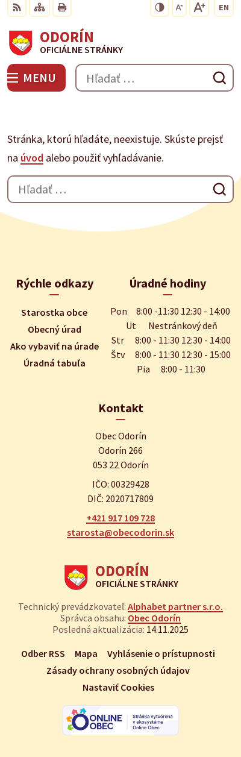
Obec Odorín (154, 618)
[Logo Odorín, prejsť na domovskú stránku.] (120, 43)
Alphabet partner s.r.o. (175, 606)
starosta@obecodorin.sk (120, 532)
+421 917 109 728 (120, 518)
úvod (31, 158)
